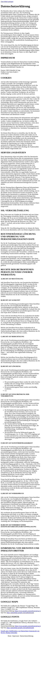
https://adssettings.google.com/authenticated (20, 612)
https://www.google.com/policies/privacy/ (28, 611)
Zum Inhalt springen (7, 1)
